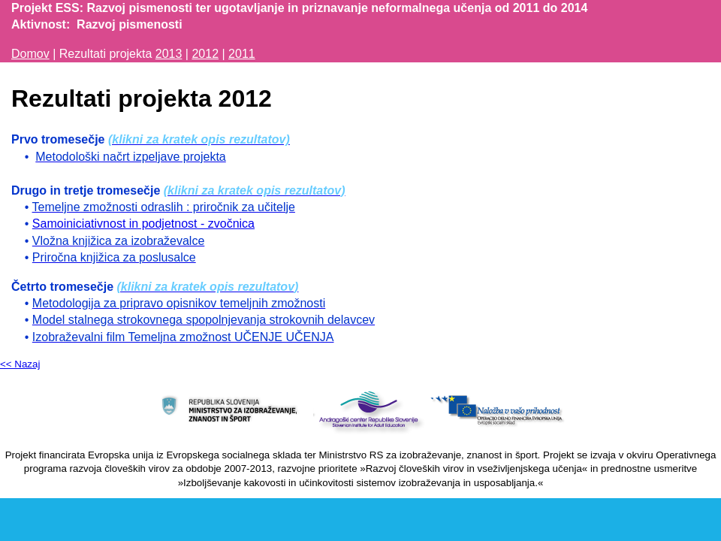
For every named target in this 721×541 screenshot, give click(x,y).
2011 (241, 53)
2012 (205, 53)
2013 (169, 53)
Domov (30, 53)
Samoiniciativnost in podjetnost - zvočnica (143, 223)
